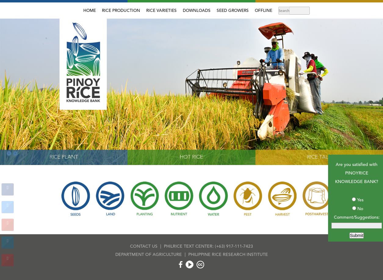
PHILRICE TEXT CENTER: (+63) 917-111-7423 (208, 246)
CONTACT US (143, 246)
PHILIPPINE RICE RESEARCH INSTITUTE (228, 255)
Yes (360, 200)
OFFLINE (263, 11)
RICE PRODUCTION (121, 11)
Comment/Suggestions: (357, 217)
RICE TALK (319, 157)
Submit (356, 235)
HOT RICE (191, 157)
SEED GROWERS (233, 11)
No (360, 209)
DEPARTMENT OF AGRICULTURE (148, 255)
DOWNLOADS (197, 11)
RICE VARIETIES (161, 11)
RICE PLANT (63, 157)
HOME (89, 11)
